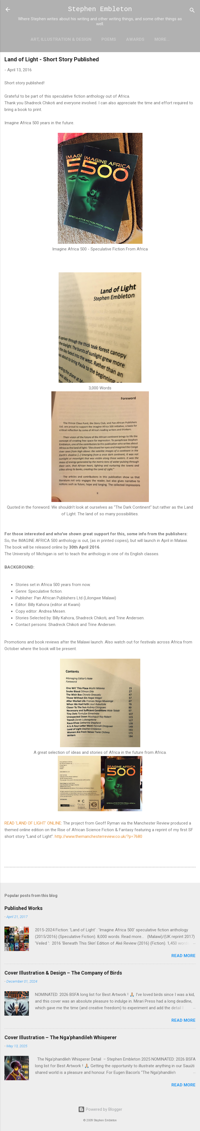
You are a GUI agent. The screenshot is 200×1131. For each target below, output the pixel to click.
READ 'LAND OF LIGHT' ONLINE (32, 823)
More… (162, 39)
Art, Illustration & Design (61, 39)
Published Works (23, 908)
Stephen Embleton (100, 9)
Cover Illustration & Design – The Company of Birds (63, 973)
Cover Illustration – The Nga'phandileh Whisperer (60, 1037)
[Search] (192, 11)
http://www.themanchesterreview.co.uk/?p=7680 (98, 836)
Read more (183, 955)
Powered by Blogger (100, 1109)
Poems (108, 39)
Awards (135, 39)
